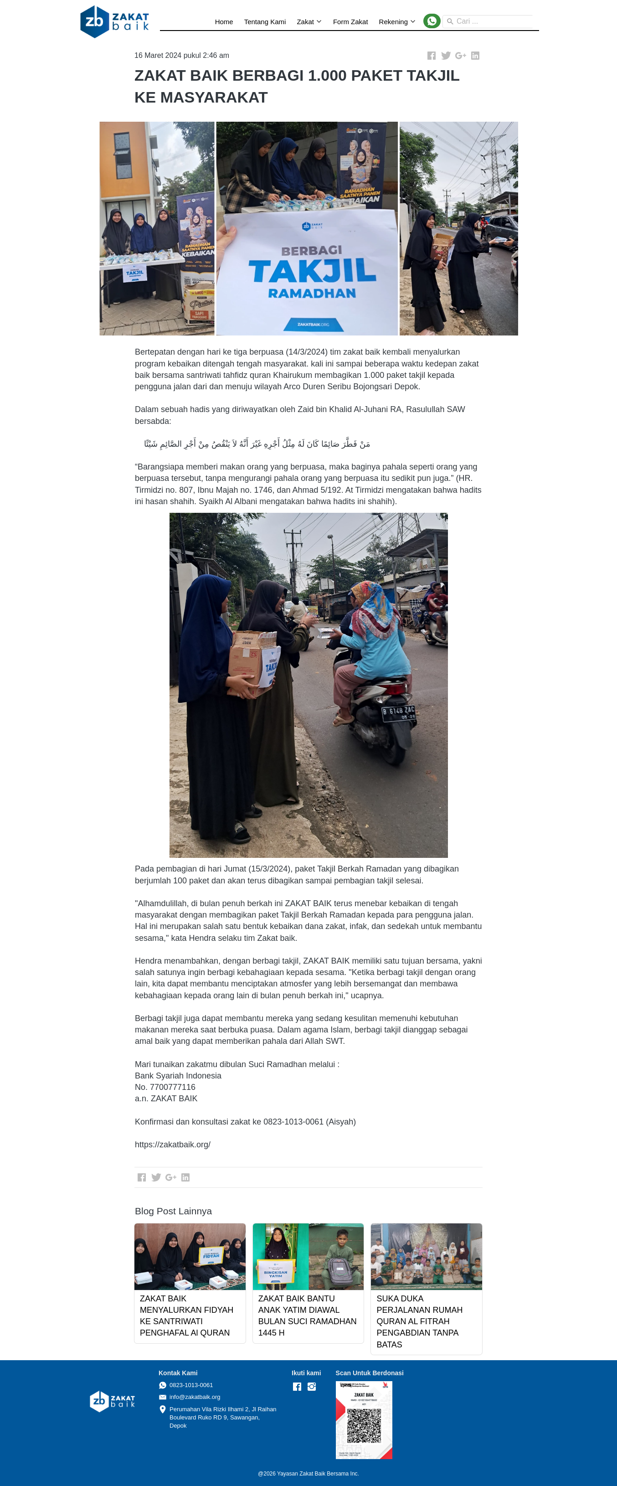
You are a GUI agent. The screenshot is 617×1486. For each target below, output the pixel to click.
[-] (297, 1387)
